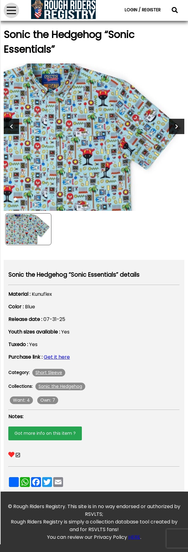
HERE (134, 537)
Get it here (57, 357)
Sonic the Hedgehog (60, 386)
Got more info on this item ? (45, 433)
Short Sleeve (48, 372)
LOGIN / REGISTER (143, 10)
